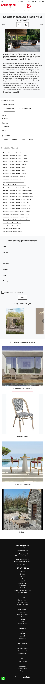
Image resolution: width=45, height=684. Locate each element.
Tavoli (22, 621)
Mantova (14, 139)
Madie (22, 617)
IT (19, 1)
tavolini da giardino (9, 111)
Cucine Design (22, 600)
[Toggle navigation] (42, 6)
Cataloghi (22, 581)
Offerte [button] (4, 131)
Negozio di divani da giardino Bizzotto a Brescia (16, 211)
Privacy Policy (20, 292)
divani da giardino (9, 108)
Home (9, 11)
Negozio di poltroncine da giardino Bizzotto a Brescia (17, 188)
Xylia (36, 11)
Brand (22, 578)
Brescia (6, 139)
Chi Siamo (22, 574)
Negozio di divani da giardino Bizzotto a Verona (16, 214)
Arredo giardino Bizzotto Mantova (12, 231)
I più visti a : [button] (6, 135)
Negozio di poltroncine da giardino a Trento (15, 158)
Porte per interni (23, 648)
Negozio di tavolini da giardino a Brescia (14, 164)
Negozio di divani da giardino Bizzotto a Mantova (16, 220)
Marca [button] (4, 115)
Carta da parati (22, 651)
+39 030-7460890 (23, 559)
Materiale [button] (5, 123)
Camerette (22, 638)
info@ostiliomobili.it (25, 561)
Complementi (22, 653)
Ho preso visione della (14, 292)
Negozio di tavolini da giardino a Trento (14, 170)
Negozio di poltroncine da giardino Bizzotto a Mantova (18, 196)
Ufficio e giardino (17, 11)
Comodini (22, 633)
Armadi (22, 636)
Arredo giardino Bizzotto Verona (12, 226)
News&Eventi (22, 583)
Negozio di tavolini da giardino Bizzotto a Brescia (17, 199)
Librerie (22, 612)
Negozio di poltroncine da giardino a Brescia (15, 152)
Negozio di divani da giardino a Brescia (14, 176)
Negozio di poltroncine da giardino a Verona (15, 155)
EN (22, 1)
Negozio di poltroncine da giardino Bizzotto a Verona (17, 190)
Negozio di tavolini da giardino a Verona (14, 167)
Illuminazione (22, 646)
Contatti (22, 588)
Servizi (22, 576)
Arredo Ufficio (22, 661)
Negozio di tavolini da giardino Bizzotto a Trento (16, 205)
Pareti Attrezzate (22, 614)
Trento (23, 139)
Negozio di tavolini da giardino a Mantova (14, 173)
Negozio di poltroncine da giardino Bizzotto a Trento (17, 193)
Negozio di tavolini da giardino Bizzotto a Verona (16, 202)
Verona (31, 139)
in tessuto (6, 126)
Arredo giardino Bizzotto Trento (11, 228)
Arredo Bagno (22, 624)
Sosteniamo (22, 585)
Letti (22, 631)
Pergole (22, 671)
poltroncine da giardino (24, 108)
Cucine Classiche (22, 604)
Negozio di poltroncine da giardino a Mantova (15, 161)
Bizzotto (6, 118)
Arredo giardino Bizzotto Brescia (12, 223)
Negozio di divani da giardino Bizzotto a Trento (16, 217)
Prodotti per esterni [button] (8, 104)
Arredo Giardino (28, 11)
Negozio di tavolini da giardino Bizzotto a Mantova (17, 208)
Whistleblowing (22, 592)
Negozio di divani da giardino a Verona (14, 179)
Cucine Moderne (23, 602)
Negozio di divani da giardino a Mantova (14, 185)
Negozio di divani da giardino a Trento (13, 182)
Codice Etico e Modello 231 (22, 590)
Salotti (22, 619)
